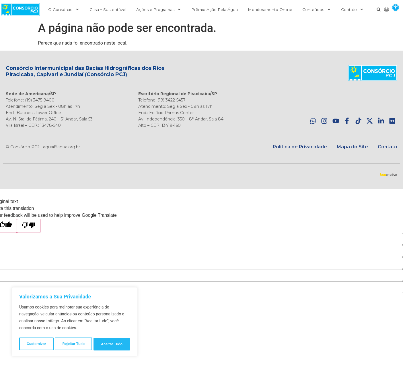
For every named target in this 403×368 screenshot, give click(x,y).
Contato (352, 9)
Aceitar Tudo (112, 344)
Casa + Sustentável (107, 9)
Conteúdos (316, 9)
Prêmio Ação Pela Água (214, 9)
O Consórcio (63, 9)
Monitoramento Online (270, 9)
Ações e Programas (158, 9)
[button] (395, 7)
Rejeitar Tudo (73, 344)
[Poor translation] (28, 226)
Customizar (36, 344)
